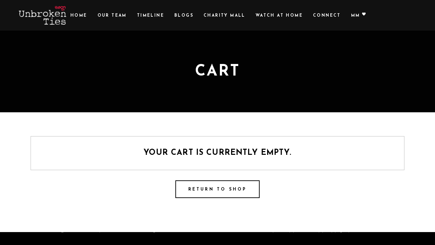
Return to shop (217, 189)
